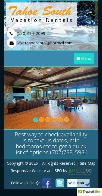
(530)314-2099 (26, 33)
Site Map (87, 163)
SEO (59, 170)
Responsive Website (29, 170)
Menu (84, 58)
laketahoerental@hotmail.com (40, 42)
